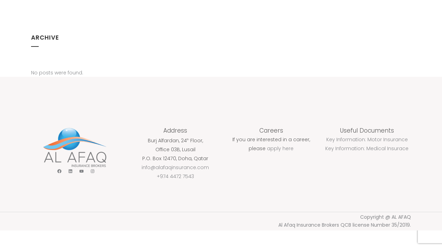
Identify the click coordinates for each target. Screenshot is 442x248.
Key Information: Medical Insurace (367, 148)
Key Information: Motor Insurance (367, 139)
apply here (280, 148)
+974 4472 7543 (175, 176)
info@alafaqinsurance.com (175, 167)
